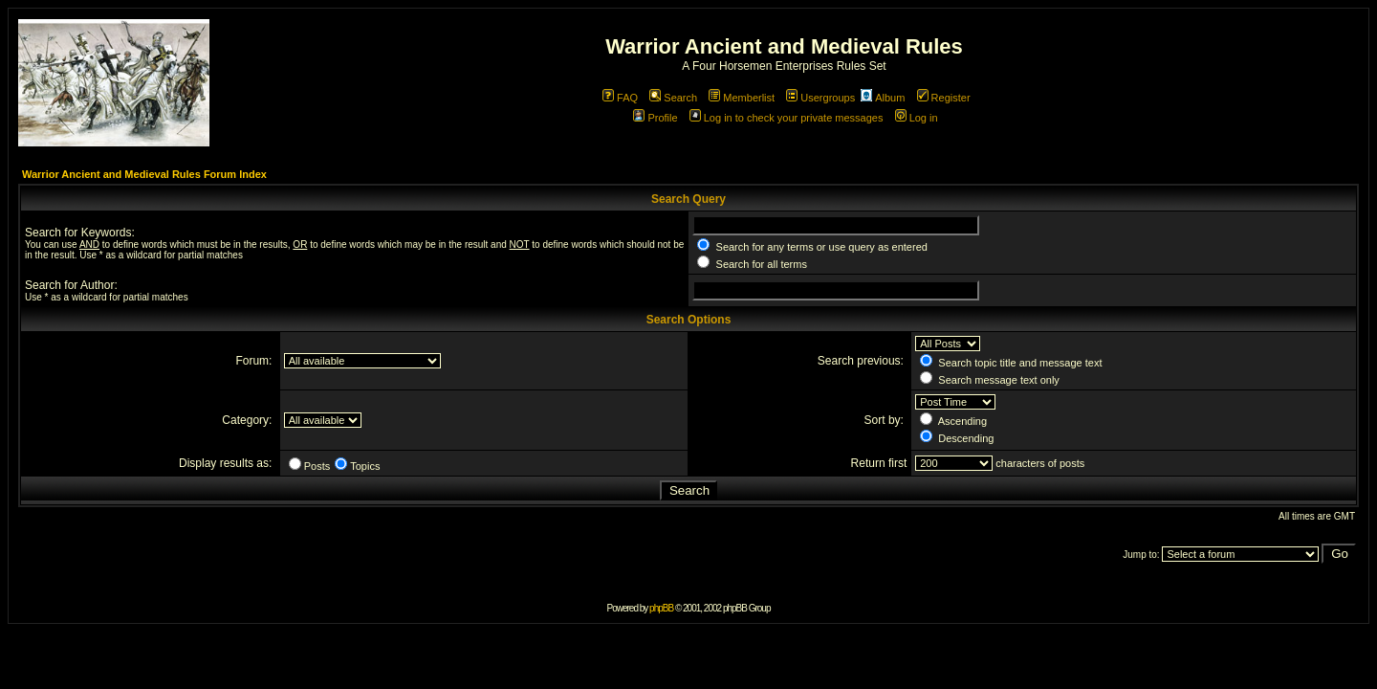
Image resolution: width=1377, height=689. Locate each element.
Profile (655, 117)
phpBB (661, 608)
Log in (916, 117)
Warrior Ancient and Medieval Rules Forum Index (144, 174)
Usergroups (820, 97)
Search (673, 97)
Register (944, 97)
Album (883, 97)
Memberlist (742, 97)
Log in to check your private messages (786, 117)
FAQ (620, 97)
